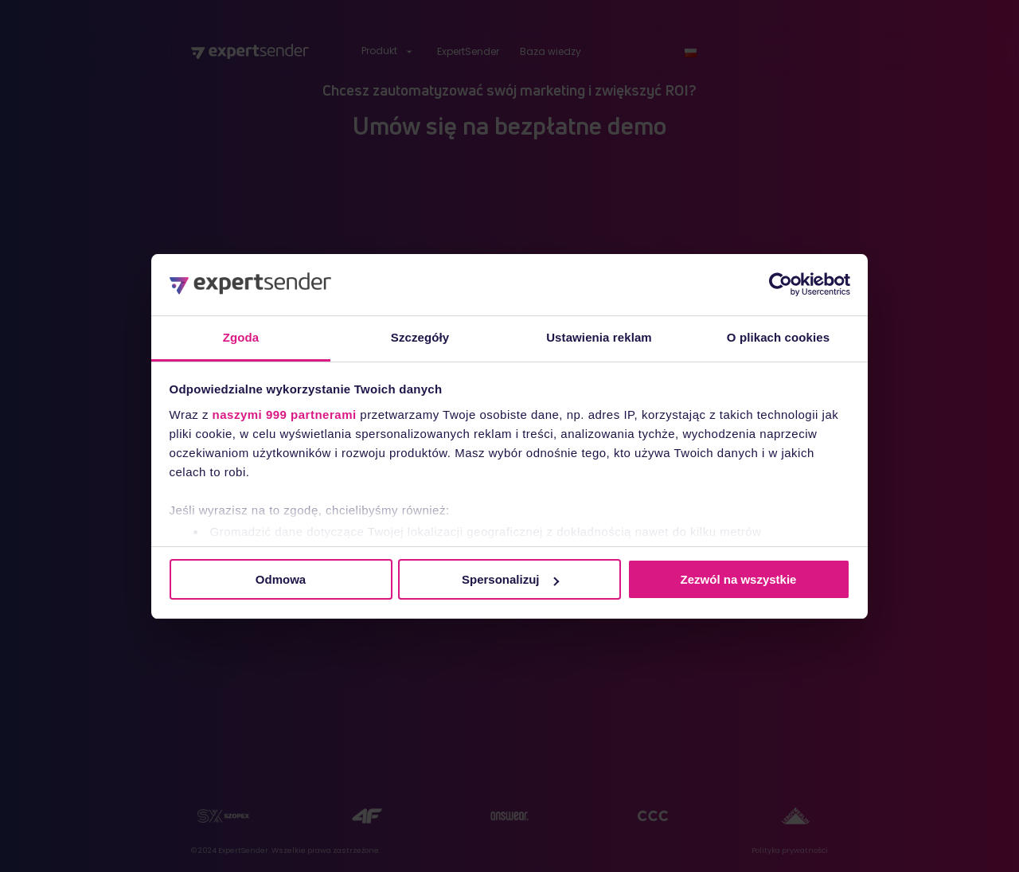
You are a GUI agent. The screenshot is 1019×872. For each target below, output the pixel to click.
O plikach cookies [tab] (778, 337)
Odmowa (281, 579)
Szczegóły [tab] (420, 337)
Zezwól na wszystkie (739, 579)
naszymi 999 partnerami (285, 414)
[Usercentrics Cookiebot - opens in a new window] (780, 284)
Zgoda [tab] (241, 337)
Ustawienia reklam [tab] (599, 337)
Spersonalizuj (510, 579)
